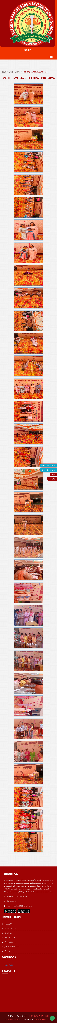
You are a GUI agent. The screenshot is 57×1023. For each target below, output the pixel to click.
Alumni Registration (48, 465)
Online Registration (48, 470)
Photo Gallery (9, 942)
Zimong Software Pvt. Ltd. (43, 1019)
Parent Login (8, 937)
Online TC (51, 479)
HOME (4, 72)
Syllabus (7, 933)
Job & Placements (11, 946)
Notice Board (9, 928)
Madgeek (8, 964)
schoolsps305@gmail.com (22, 906)
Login (53, 474)
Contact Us (8, 951)
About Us (7, 924)
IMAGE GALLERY (14, 72)
